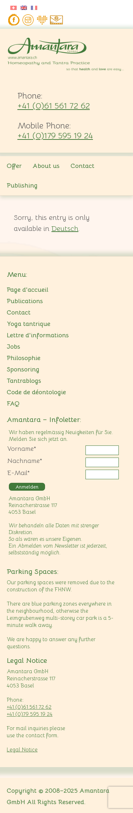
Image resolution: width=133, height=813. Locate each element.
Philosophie (23, 358)
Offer (14, 166)
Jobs (13, 346)
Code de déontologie (36, 392)
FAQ (13, 403)
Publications (25, 301)
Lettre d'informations (38, 335)
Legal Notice (22, 749)
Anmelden (27, 487)
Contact (82, 166)
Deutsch (64, 228)
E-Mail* (18, 473)
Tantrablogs (24, 381)
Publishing (22, 185)
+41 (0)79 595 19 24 (29, 714)
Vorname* (21, 449)
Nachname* (24, 461)
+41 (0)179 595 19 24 (55, 135)
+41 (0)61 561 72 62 (53, 105)
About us (46, 166)
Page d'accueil (27, 290)
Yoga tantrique (28, 324)
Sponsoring (23, 369)
